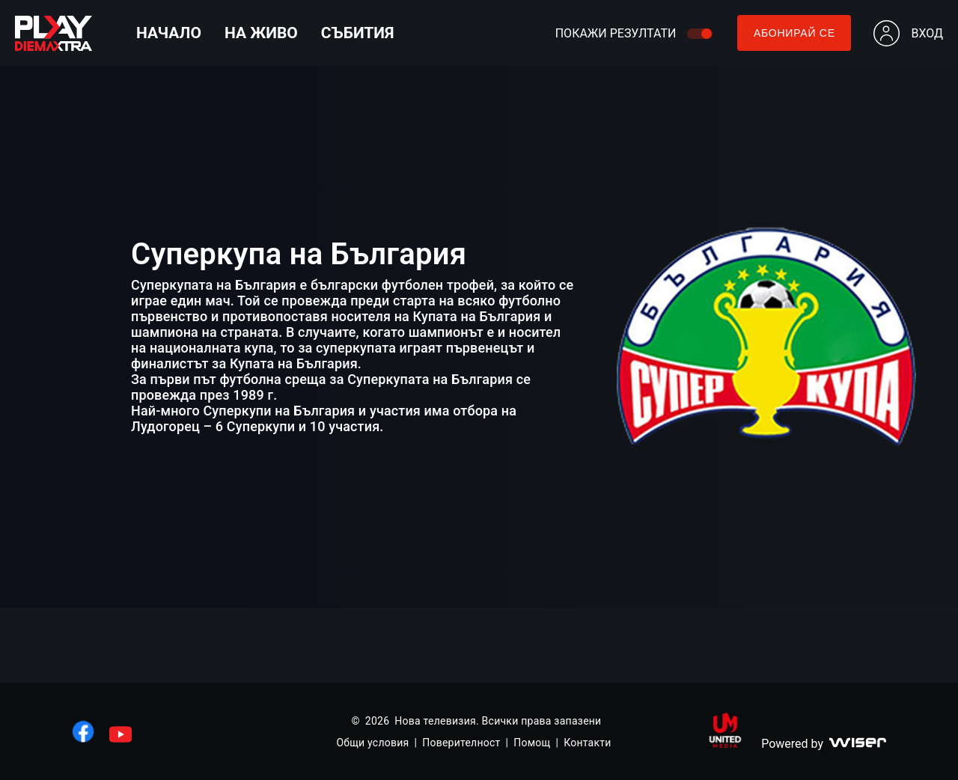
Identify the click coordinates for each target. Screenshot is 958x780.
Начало (168, 33)
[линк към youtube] (120, 734)
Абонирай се (794, 33)
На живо (261, 33)
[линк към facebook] (83, 731)
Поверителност (461, 743)
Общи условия (372, 743)
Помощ (531, 743)
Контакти (587, 743)
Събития (357, 33)
